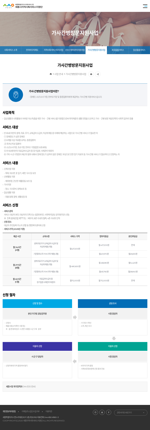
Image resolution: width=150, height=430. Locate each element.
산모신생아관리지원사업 (75, 50)
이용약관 (49, 411)
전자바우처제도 (32, 50)
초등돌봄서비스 (118, 50)
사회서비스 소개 (10, 50)
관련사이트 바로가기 (124, 412)
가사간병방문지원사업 (96, 50)
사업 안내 (58, 74)
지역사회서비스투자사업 (53, 50)
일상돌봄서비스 (139, 50)
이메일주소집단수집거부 (30, 411)
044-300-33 (28, 386)
